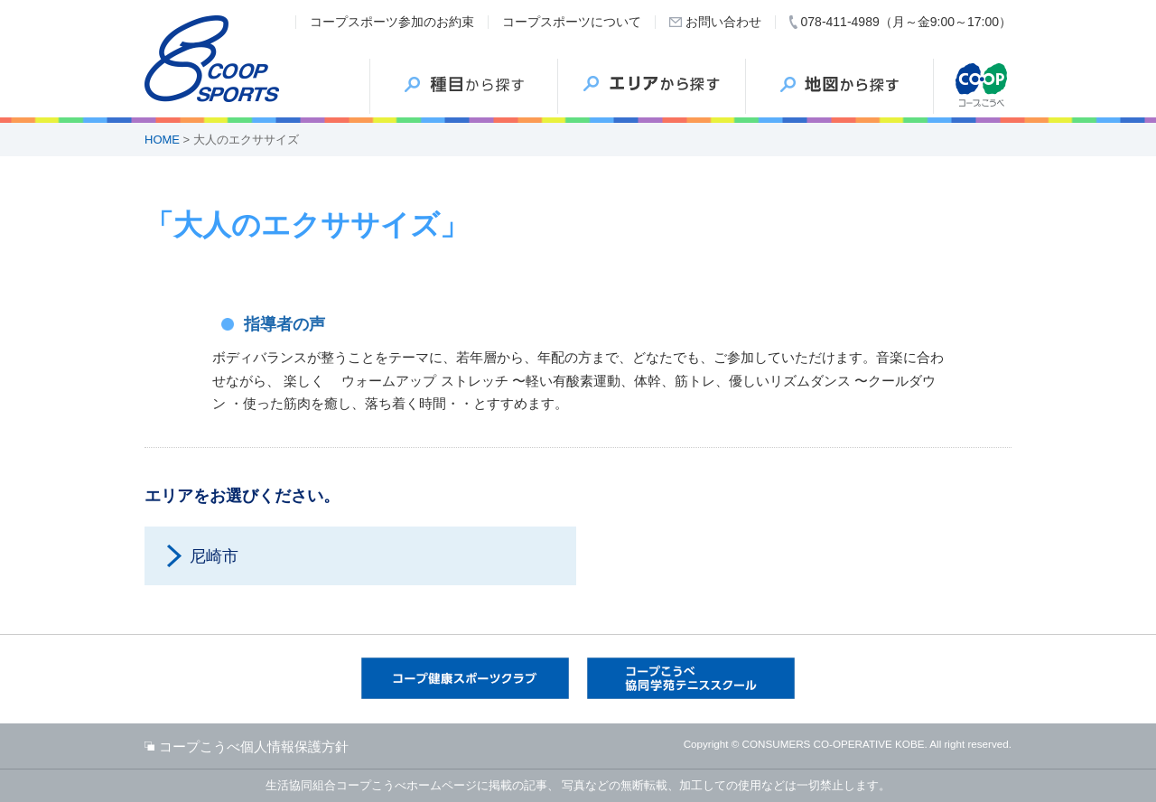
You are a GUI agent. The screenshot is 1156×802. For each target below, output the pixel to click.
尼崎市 (214, 556)
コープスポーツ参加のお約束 (392, 21)
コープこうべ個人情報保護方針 (254, 746)
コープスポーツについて (571, 21)
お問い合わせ (723, 21)
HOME (162, 139)
